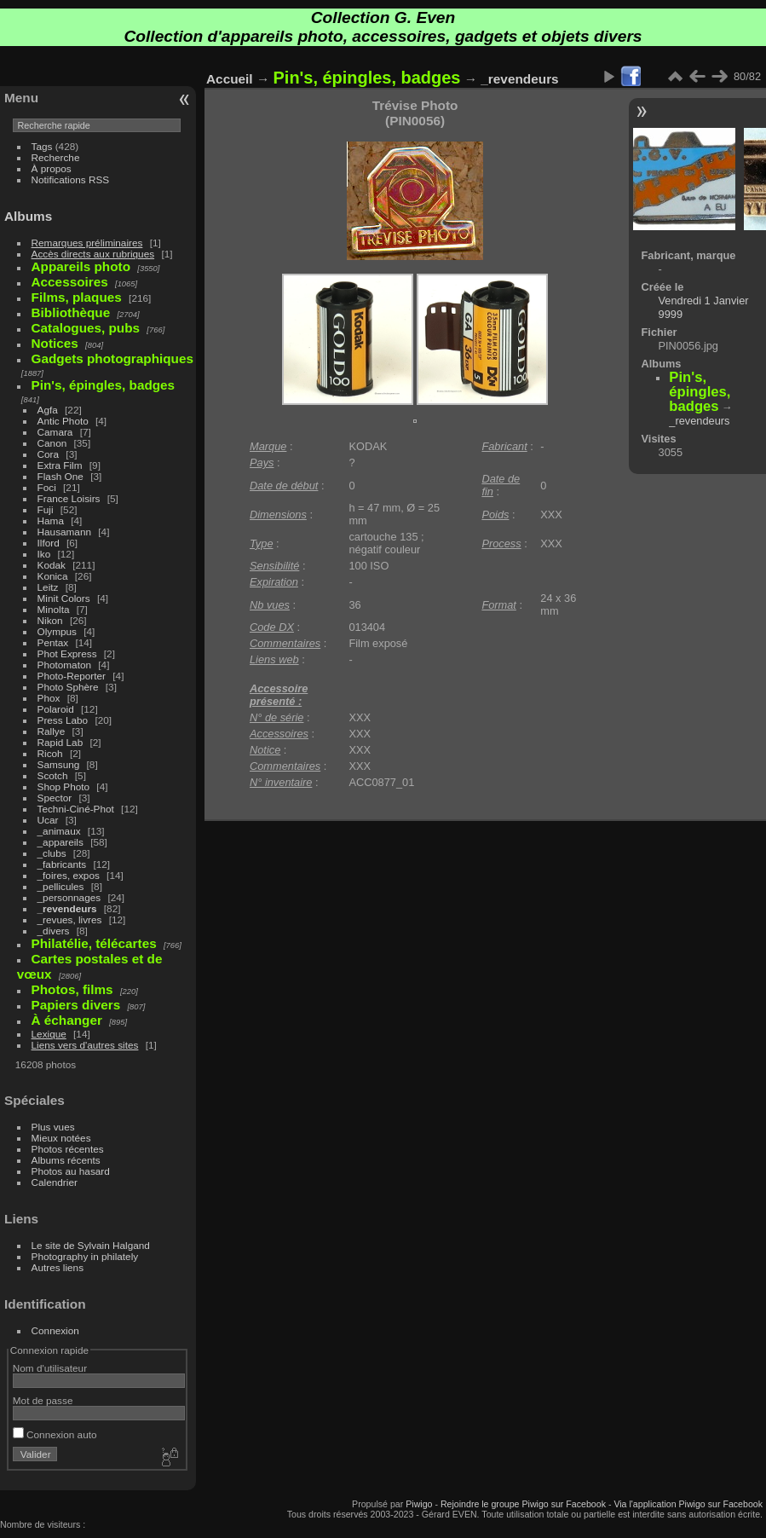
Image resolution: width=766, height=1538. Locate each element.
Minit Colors (63, 598)
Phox (48, 697)
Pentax (53, 642)
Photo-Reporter (71, 675)
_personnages (69, 897)
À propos (52, 168)
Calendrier (55, 1182)
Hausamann (64, 531)
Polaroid (55, 708)
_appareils (60, 841)
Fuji (45, 509)
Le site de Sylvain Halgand (91, 1245)
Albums (28, 216)
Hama (50, 520)
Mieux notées (61, 1137)
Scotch (52, 775)
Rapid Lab (60, 742)
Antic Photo (63, 420)
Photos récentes (68, 1148)
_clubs (51, 853)
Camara (55, 431)
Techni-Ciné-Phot (75, 808)
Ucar (48, 819)
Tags (42, 146)
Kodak (51, 564)
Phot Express (67, 653)
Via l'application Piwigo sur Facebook (688, 1504)
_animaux (59, 830)
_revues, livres (69, 919)
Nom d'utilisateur (50, 1367)
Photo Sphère (68, 686)
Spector (54, 797)
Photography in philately (85, 1256)
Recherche (56, 157)
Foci (46, 487)
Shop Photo (63, 786)
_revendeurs (67, 908)
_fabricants (62, 864)
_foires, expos (68, 875)
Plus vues (53, 1126)
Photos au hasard (71, 1171)
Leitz (48, 587)
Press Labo (63, 720)
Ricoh (50, 753)
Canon (52, 442)
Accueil (229, 79)
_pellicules (60, 886)
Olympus (57, 631)
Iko (44, 553)
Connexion (55, 1330)
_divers (53, 930)
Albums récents (66, 1159)
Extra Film (60, 465)
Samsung (58, 764)
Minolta (53, 609)
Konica (52, 575)
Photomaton (64, 664)
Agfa (47, 409)
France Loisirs (69, 498)
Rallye (51, 731)
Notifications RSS (71, 179)
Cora (48, 454)
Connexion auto (55, 1434)
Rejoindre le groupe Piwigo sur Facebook (523, 1504)
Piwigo (419, 1504)
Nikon (50, 620)
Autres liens (58, 1267)
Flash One (60, 476)
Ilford (48, 542)
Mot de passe (43, 1400)
